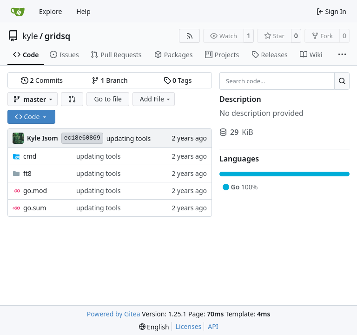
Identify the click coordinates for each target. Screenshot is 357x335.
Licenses (189, 326)
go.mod (35, 190)
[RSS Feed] (189, 36)
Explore (50, 11)
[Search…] (342, 81)
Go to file (107, 98)
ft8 (27, 173)
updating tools (128, 138)
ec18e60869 (82, 137)
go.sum (34, 207)
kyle (30, 35)
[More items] (342, 55)
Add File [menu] (156, 98)
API (213, 326)
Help (83, 11)
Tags (178, 80)
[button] (72, 99)
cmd (29, 156)
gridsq (58, 35)
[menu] (154, 326)
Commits (42, 80)
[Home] (18, 11)
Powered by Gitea (113, 313)
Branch (110, 80)
